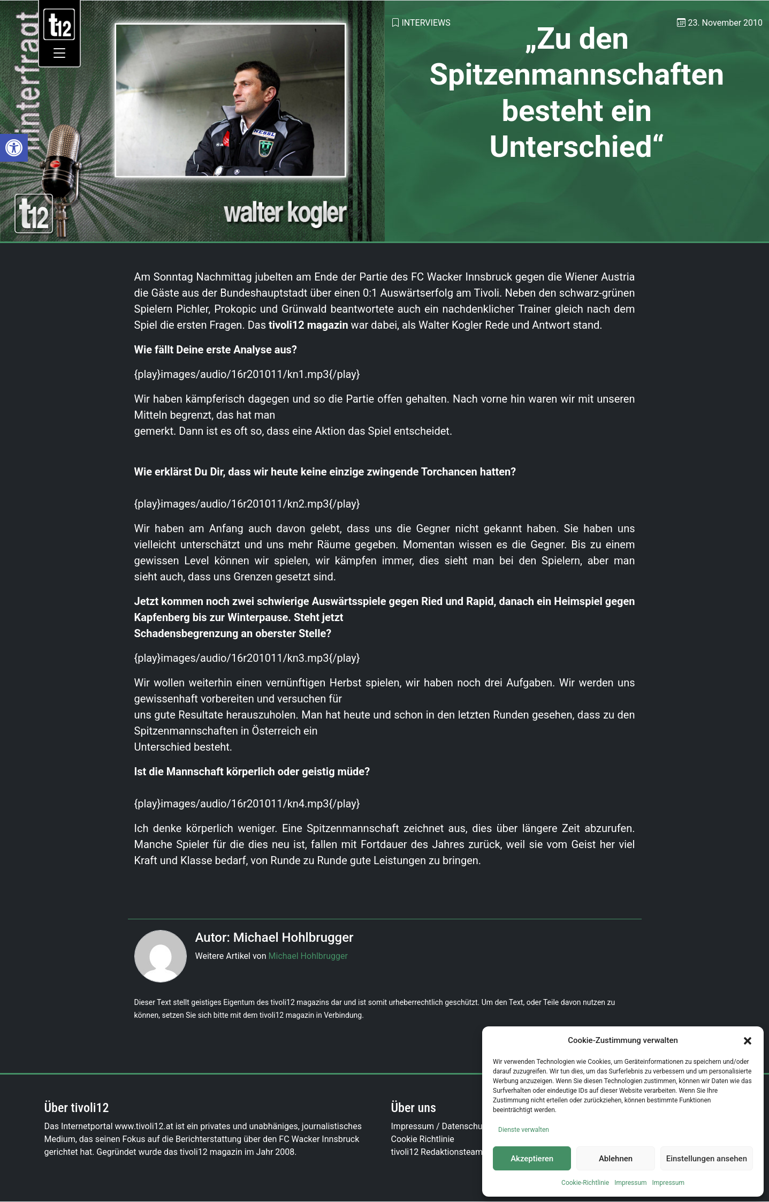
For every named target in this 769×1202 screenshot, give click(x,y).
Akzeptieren (532, 1158)
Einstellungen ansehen (706, 1158)
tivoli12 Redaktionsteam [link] (437, 1152)
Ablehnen (616, 1158)
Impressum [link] (630, 1182)
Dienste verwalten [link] (523, 1129)
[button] (747, 1040)
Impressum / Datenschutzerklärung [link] (458, 1126)
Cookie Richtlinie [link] (422, 1139)
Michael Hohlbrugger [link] (308, 956)
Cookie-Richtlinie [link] (585, 1182)
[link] (14, 148)
